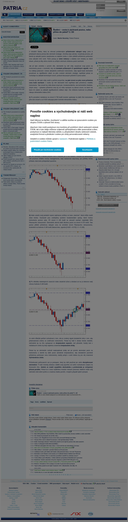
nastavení (63, 139)
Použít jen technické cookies (47, 150)
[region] (64, 130)
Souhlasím (87, 150)
